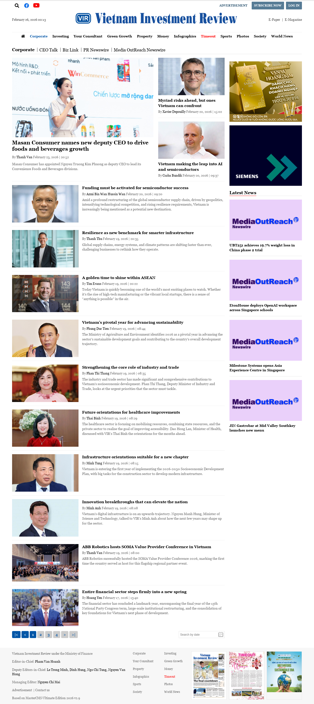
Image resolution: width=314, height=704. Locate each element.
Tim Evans (93, 283)
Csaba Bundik (172, 175)
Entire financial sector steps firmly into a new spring (134, 591)
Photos (243, 36)
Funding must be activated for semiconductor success (135, 188)
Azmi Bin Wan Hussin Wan (105, 194)
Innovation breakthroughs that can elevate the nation (135, 502)
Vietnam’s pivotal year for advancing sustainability (132, 322)
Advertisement (233, 5)
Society (260, 36)
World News (282, 36)
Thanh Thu (94, 238)
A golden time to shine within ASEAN (118, 277)
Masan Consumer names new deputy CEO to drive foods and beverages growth (80, 145)
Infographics (185, 36)
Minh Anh (93, 508)
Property (144, 36)
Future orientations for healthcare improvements (131, 412)
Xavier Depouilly (174, 111)
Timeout (208, 36)
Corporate (39, 36)
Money (163, 36)
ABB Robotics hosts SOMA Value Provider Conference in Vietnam (146, 547)
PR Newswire (96, 50)
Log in (294, 5)
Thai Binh (93, 418)
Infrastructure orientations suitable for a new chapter (135, 457)
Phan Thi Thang (97, 373)
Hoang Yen (94, 597)
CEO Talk (48, 50)
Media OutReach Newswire (139, 50)
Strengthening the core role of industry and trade (130, 367)
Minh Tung (94, 463)
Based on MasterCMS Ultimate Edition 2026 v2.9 (46, 698)
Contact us (42, 690)
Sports (226, 36)
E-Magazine (293, 19)
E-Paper (274, 19)
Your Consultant (88, 36)
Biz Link (70, 50)
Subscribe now (268, 5)
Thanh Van (24, 157)
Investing (60, 36)
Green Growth (119, 36)
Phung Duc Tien (97, 328)
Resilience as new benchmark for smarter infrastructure (138, 232)
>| (73, 634)
